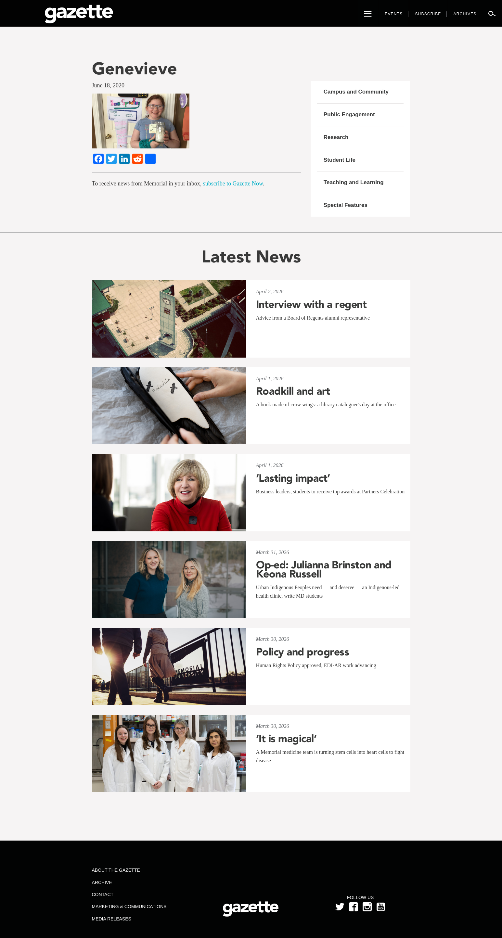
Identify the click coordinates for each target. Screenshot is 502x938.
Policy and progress (302, 651)
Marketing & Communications (129, 906)
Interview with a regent (311, 304)
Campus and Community (356, 92)
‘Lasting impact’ (293, 478)
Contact (102, 894)
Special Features (345, 205)
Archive (102, 882)
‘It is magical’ (286, 738)
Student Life (339, 160)
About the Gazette (116, 870)
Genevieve (134, 68)
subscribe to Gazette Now (233, 183)
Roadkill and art (293, 391)
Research (336, 137)
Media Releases (111, 918)
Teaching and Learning (354, 182)
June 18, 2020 (108, 85)
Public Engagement (349, 114)
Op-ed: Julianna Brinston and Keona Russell (324, 569)
